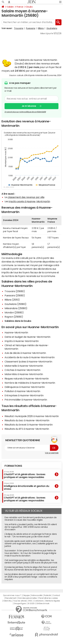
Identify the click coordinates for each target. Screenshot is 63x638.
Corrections (39, 601)
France (20, 7)
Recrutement (10, 598)
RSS (30, 601)
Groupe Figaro (20, 603)
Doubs (29, 7)
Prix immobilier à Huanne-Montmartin (26, 399)
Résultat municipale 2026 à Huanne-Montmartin (32, 416)
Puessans (30, 28)
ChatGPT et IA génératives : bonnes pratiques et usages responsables (24, 474)
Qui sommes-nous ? (12, 595)
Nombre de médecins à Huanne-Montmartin (30, 383)
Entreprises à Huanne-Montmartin (24, 395)
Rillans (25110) (12, 299)
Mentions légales (53, 601)
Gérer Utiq (7, 601)
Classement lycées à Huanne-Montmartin (28, 361)
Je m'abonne (29, 106)
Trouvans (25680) (15, 291)
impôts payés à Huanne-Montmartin (29, 201)
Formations (13, 465)
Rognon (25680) (14, 316)
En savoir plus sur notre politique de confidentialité (25, 112)
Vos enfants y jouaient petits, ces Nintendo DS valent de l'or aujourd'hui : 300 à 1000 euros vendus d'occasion (31, 527)
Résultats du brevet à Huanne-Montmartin (29, 424)
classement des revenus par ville (26, 197)
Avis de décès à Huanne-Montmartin (25, 353)
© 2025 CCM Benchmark (38, 603)
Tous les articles (20, 601)
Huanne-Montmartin (16, 332)
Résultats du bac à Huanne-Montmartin (27, 420)
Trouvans (18, 28)
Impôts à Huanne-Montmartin (22, 341)
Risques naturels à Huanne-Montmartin (27, 378)
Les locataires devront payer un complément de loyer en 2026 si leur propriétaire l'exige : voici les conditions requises (31, 576)
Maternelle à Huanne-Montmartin (24, 366)
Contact (56, 595)
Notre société (36, 595)
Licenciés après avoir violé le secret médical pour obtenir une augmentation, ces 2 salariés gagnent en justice (31, 543)
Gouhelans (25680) (15, 304)
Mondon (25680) (14, 312)
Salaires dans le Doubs (18, 321)
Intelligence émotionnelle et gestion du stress (26, 486)
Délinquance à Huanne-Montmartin (25, 387)
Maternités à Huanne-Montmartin (24, 374)
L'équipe (26, 595)
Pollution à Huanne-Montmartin (22, 391)
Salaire (10, 7)
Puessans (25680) (15, 295)
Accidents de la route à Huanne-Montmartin (29, 357)
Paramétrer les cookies (48, 598)
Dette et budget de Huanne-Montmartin (27, 337)
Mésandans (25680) (16, 308)
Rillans (41, 28)
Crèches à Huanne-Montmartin (22, 370)
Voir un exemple (51, 453)
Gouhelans (51, 28)
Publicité (47, 595)
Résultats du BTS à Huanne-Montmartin (27, 429)
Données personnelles (27, 598)
